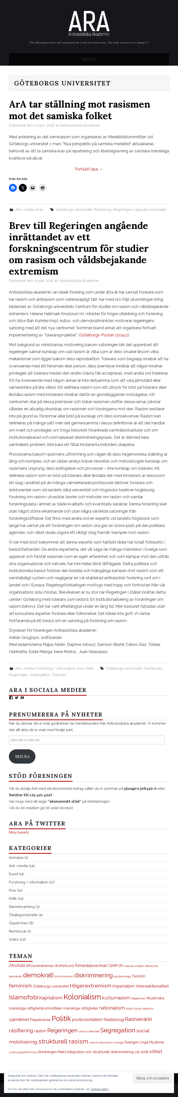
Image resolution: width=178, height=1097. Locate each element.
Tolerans (59, 675)
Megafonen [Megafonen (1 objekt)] (138, 998)
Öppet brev (18, 923)
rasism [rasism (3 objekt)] (40, 1030)
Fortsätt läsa (89, 169)
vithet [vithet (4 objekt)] (155, 1051)
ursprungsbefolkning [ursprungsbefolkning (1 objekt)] (22, 1052)
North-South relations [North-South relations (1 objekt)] (139, 1008)
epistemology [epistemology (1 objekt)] (122, 976)
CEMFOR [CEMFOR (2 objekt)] (115, 965)
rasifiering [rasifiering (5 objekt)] (21, 1030)
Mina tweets (19, 832)
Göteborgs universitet (74, 209)
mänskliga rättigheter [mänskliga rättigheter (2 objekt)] (80, 1008)
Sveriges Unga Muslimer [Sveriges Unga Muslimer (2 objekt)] (144, 1042)
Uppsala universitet (150, 209)
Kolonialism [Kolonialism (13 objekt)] (82, 996)
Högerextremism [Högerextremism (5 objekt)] (90, 986)
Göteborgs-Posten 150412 (104, 335)
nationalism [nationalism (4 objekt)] (112, 1008)
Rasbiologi (102, 209)
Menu (89, 59)
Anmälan (16, 857)
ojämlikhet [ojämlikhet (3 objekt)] (19, 1019)
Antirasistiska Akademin (80, 125)
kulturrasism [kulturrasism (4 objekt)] (116, 998)
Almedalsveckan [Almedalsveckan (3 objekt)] (91, 965)
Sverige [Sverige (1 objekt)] (119, 1042)
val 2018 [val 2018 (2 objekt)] (141, 1052)
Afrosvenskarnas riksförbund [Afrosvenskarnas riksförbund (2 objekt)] (50, 965)
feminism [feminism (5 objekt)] (20, 986)
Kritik (90, 668)
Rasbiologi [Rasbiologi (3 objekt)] (113, 1019)
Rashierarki (153, 668)
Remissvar (17, 931)
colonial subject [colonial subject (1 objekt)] (134, 965)
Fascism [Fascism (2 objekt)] (138, 976)
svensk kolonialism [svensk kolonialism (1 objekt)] (101, 1042)
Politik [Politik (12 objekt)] (61, 1018)
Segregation (40, 675)
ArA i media (24, 209)
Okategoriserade (23, 915)
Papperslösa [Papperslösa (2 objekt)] (40, 1019)
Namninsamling (22, 907)
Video (14, 939)
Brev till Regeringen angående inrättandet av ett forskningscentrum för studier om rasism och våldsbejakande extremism (79, 248)
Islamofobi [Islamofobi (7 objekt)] (23, 997)
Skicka (22, 756)
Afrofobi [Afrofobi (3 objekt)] (17, 965)
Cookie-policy (100, 1089)
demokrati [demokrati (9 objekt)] (38, 975)
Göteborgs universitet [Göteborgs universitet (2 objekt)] (51, 986)
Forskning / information (55, 668)
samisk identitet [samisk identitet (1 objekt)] (89, 1031)
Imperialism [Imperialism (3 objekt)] (123, 986)
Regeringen (122, 209)
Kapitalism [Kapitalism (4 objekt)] (50, 998)
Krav (40, 209)
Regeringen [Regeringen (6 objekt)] (62, 1030)
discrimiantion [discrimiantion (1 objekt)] (64, 976)
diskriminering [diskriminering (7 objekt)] (93, 975)
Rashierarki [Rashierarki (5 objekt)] (138, 1019)
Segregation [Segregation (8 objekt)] (117, 1030)
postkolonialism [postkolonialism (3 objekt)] (87, 1019)
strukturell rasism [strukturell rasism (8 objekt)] (63, 1041)
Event (13, 874)
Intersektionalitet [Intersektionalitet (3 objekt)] (152, 986)
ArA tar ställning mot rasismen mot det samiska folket (79, 110)
